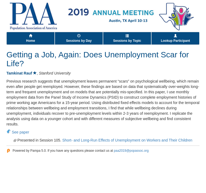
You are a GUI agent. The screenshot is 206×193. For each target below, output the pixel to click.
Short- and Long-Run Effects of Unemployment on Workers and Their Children (127, 140)
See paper (20, 132)
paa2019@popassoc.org (131, 151)
